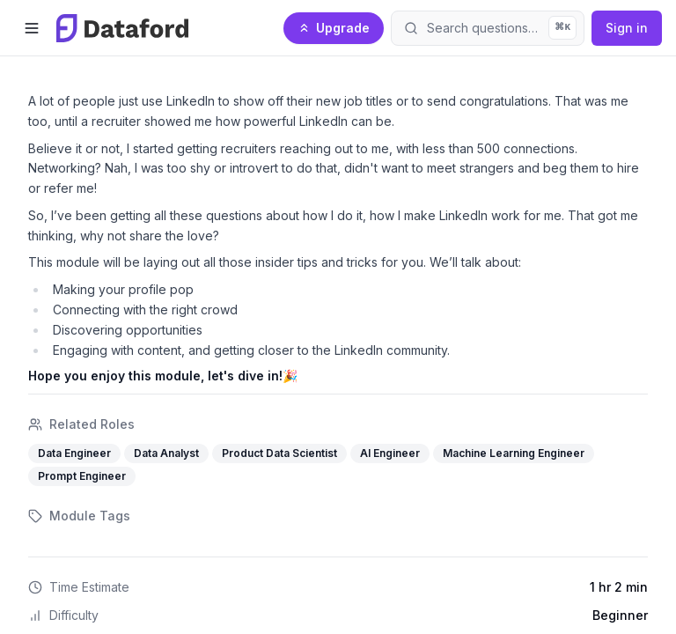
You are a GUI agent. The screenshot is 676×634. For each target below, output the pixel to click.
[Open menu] (31, 28)
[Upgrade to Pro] (333, 28)
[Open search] (487, 28)
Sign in (627, 27)
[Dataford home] (122, 28)
